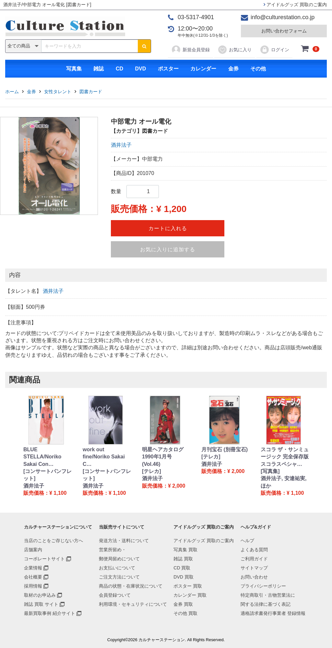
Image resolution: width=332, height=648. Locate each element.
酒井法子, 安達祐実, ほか (283, 482)
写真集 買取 (185, 549)
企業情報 (33, 567)
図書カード (90, 91)
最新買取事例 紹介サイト (49, 613)
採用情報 (33, 586)
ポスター (168, 68)
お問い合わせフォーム (284, 30)
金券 (233, 68)
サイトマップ (254, 567)
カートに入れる (167, 228)
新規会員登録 (190, 50)
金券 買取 (183, 604)
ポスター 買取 (187, 586)
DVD (140, 68)
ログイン (274, 50)
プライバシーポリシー (263, 586)
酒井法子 (121, 145)
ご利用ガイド (254, 558)
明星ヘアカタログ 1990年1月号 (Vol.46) (163, 457)
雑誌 (98, 68)
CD (119, 68)
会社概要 (33, 576)
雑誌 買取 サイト (41, 604)
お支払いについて (117, 567)
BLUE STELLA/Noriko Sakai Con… (42, 457)
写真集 (74, 68)
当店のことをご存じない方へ (53, 540)
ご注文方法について (119, 576)
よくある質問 (254, 549)
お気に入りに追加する (167, 249)
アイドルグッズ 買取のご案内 (295, 4)
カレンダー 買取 (190, 595)
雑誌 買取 (183, 558)
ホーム (12, 91)
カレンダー (203, 68)
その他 (258, 68)
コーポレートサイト (44, 558)
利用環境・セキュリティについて (133, 604)
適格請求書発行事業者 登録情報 (273, 613)
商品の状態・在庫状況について (130, 586)
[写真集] (270, 471)
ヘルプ (247, 540)
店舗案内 (33, 549)
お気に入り (235, 50)
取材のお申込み (40, 595)
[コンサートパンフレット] (47, 474)
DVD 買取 (183, 576)
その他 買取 (185, 613)
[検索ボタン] (144, 46)
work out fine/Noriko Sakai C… (104, 457)
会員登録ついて (115, 595)
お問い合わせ (254, 576)
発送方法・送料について (124, 540)
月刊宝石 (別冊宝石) (224, 449)
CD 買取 (181, 567)
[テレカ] (151, 471)
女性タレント (57, 91)
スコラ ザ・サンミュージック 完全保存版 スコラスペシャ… (285, 457)
